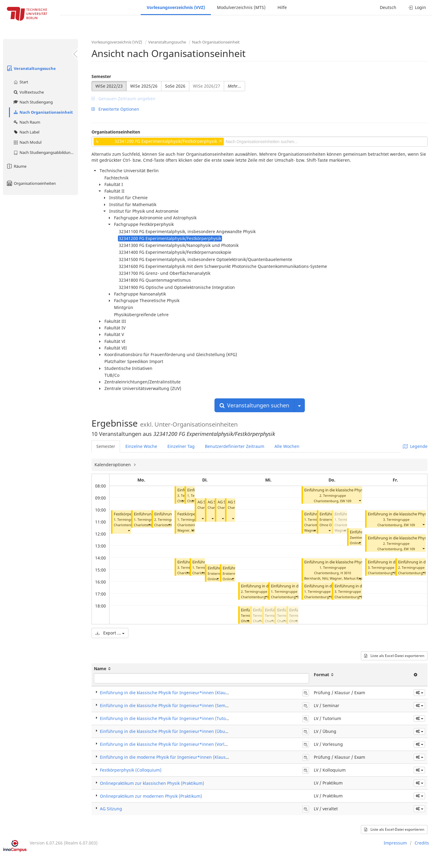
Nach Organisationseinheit (43, 112)
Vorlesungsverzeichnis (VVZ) (176, 7)
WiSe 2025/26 (144, 86)
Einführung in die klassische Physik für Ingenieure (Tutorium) (358, 490)
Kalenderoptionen (113, 464)
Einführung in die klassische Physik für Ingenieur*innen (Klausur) (167, 692)
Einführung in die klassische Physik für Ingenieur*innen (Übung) (361, 562)
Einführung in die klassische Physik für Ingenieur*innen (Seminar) (167, 705)
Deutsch (388, 7)
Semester (101, 76)
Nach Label (26, 132)
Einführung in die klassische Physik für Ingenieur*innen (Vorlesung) (169, 744)
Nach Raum (26, 122)
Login (417, 7)
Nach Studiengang (33, 102)
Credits (422, 843)
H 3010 (345, 573)
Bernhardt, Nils (316, 578)
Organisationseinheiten (31, 183)
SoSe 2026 (175, 86)
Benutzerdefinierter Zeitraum (234, 446)
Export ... (109, 633)
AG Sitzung (111, 809)
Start (20, 82)
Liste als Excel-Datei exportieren (394, 655)
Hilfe (282, 7)
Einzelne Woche (141, 446)
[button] (128, 530)
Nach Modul (27, 142)
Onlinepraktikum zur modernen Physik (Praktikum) (151, 796)
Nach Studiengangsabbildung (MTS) (45, 152)
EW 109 (345, 501)
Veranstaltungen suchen (254, 405)
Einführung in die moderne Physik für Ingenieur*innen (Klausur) (166, 757)
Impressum (395, 843)
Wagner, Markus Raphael (349, 578)
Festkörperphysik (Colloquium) (130, 770)
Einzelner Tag (181, 446)
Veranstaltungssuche (31, 68)
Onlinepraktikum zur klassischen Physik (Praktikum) (152, 783)
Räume (16, 166)
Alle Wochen (286, 446)
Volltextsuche (28, 92)
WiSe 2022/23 (109, 86)
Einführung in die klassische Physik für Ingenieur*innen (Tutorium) (168, 718)
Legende (415, 446)
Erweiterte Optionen (115, 109)
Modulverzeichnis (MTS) (241, 7)
